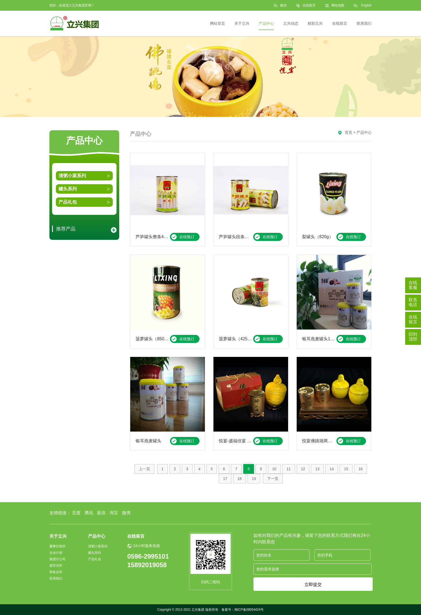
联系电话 (413, 302)
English (366, 5)
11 (288, 469)
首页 (348, 132)
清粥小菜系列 (72, 175)
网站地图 (337, 5)
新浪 (101, 513)
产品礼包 (68, 202)
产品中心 (364, 132)
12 (303, 469)
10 (274, 469)
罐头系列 (68, 188)
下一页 (272, 478)
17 (225, 478)
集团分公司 (57, 559)
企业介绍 (55, 553)
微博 (126, 513)
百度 (76, 513)
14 (332, 469)
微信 (283, 7)
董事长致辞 (57, 546)
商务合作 (55, 572)
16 (360, 469)
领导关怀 (55, 565)
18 (239, 478)
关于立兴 (58, 536)
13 (317, 469)
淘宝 (114, 513)
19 (254, 478)
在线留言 (309, 5)
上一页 (144, 469)
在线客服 (413, 285)
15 (346, 469)
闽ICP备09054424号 (249, 610)
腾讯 (89, 513)
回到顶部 (413, 336)
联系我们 (55, 578)
